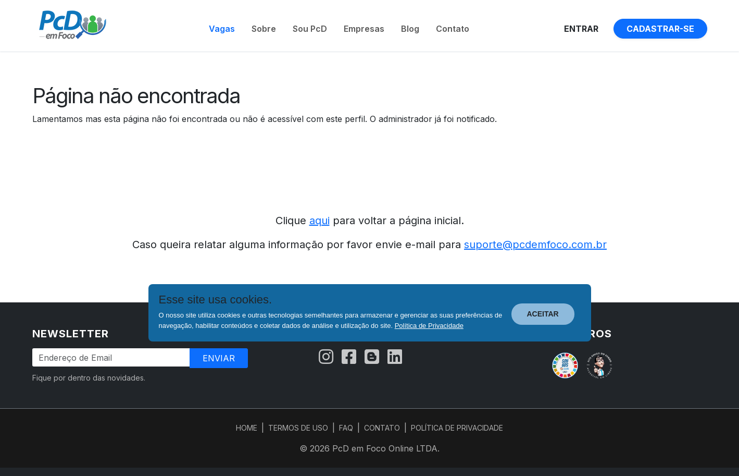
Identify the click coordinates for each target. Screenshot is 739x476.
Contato (452, 28)
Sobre (264, 28)
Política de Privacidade (429, 325)
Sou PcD (310, 28)
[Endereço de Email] (111, 357)
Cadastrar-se (660, 28)
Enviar (219, 358)
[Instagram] (326, 357)
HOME (246, 427)
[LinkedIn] (394, 357)
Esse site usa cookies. (215, 300)
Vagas (222, 28)
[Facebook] (349, 357)
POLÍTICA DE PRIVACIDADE (457, 427)
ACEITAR (543, 314)
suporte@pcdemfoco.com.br (535, 244)
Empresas (364, 28)
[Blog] (372, 357)
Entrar (581, 28)
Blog (410, 28)
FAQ (346, 427)
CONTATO (382, 427)
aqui (319, 220)
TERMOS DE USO (298, 427)
